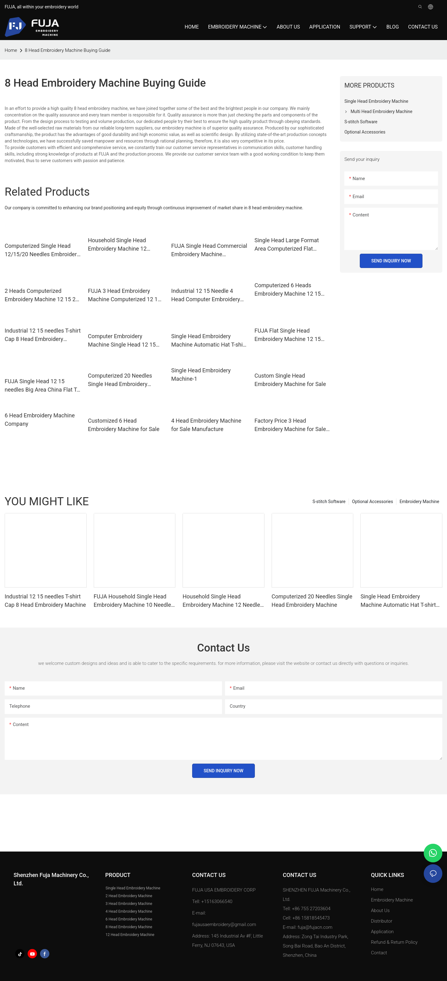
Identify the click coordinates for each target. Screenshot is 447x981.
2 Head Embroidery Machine (129, 896)
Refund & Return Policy (394, 942)
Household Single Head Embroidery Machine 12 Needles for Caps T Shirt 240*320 (118, 245)
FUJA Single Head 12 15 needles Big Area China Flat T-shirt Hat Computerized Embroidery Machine (41, 386)
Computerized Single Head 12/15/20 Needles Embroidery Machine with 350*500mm (42, 250)
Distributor (381, 921)
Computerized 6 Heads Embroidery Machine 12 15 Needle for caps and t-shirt (288, 290)
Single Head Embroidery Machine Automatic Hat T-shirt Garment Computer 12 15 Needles (209, 341)
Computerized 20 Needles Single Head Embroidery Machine (120, 380)
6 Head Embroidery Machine (129, 919)
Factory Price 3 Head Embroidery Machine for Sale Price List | (290, 425)
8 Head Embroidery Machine (129, 927)
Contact (379, 953)
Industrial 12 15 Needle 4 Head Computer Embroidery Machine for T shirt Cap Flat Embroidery (205, 295)
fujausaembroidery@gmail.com (224, 924)
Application (383, 931)
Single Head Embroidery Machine (133, 888)
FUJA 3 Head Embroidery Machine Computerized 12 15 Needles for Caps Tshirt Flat (124, 295)
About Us (380, 910)
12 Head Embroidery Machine (130, 935)
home (11, 50)
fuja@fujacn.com (315, 927)
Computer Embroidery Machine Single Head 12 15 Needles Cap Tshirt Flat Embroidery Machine (122, 341)
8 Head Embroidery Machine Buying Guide (67, 50)
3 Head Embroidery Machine (129, 904)
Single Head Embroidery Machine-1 (201, 374)
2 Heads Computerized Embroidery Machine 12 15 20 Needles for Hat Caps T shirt (42, 295)
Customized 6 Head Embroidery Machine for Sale (123, 424)
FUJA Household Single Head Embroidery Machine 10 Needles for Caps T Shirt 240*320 (134, 601)
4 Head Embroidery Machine (129, 911)
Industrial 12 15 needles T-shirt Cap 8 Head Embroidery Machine (43, 335)
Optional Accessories (372, 501)
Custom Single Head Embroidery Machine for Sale (290, 379)
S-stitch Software (329, 501)
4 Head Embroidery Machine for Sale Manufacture (206, 424)
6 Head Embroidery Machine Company (40, 419)
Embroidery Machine (419, 501)
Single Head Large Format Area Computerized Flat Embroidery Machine (287, 245)
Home (377, 889)
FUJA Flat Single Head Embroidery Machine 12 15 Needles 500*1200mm (288, 335)
